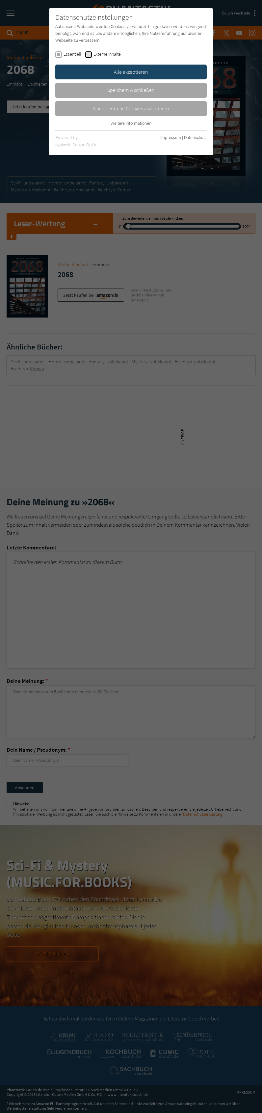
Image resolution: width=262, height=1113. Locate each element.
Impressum (170, 137)
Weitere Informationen (131, 123)
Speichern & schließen (131, 90)
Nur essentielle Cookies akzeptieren (131, 108)
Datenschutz (195, 137)
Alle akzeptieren (131, 72)
